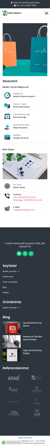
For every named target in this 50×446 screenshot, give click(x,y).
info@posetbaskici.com (24, 210)
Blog (5, 287)
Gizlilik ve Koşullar (25, 438)
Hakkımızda (8, 276)
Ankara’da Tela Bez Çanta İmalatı (32, 338)
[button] (46, 13)
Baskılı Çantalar (11, 271)
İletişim (6, 292)
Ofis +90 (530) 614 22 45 (24, 197)
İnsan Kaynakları (10, 282)
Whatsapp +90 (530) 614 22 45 (27, 200)
